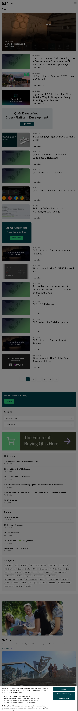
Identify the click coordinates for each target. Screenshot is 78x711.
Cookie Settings (64, 698)
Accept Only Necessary (64, 694)
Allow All (63, 689)
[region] (38, 698)
